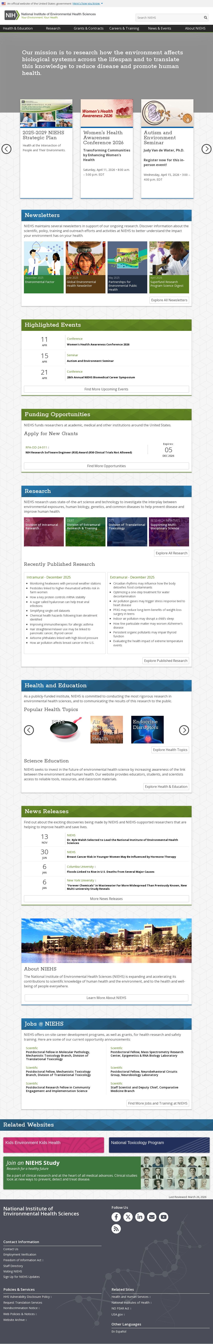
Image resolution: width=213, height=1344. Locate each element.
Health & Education (18, 28)
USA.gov (118, 1314)
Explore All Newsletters (169, 300)
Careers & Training (124, 28)
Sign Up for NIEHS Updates (21, 1277)
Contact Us (10, 1249)
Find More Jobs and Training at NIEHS (157, 1103)
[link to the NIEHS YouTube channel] (163, 1217)
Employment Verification (19, 1254)
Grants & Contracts (89, 28)
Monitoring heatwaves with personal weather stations (65, 583)
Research (53, 28)
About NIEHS (195, 28)
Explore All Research (171, 553)
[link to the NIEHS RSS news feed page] (116, 1229)
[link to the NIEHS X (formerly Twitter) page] (128, 1217)
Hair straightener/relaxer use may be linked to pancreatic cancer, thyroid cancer (60, 631)
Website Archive (15, 1320)
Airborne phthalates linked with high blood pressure (64, 638)
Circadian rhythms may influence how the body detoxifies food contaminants (144, 585)
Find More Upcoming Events (106, 389)
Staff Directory (13, 1266)
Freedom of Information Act (23, 1260)
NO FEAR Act (121, 1308)
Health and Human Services (131, 1297)
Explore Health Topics (170, 749)
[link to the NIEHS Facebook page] (116, 1217)
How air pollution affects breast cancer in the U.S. (62, 643)
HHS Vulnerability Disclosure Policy (27, 1297)
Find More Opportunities (106, 466)
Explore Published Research (165, 660)
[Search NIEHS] (172, 17)
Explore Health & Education (166, 786)
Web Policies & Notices (20, 1314)
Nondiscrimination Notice (21, 1308)
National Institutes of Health (131, 1302)
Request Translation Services (22, 1302)
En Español (118, 1331)
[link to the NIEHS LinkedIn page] (140, 1217)
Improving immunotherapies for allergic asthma (61, 624)
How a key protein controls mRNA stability (57, 597)
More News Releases (106, 898)
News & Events (159, 28)
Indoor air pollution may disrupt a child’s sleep (143, 618)
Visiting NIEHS (12, 1271)
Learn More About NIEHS (106, 997)
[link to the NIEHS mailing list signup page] (151, 1217)
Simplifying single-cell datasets (50, 611)
